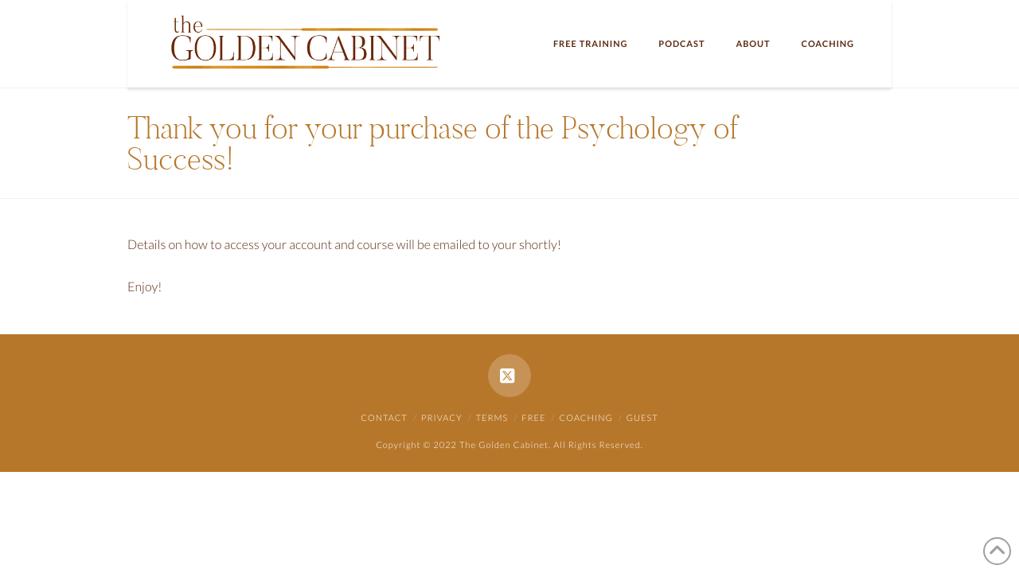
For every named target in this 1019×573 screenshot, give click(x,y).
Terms (492, 418)
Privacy (442, 418)
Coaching (586, 418)
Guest (642, 418)
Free (533, 418)
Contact (384, 418)
